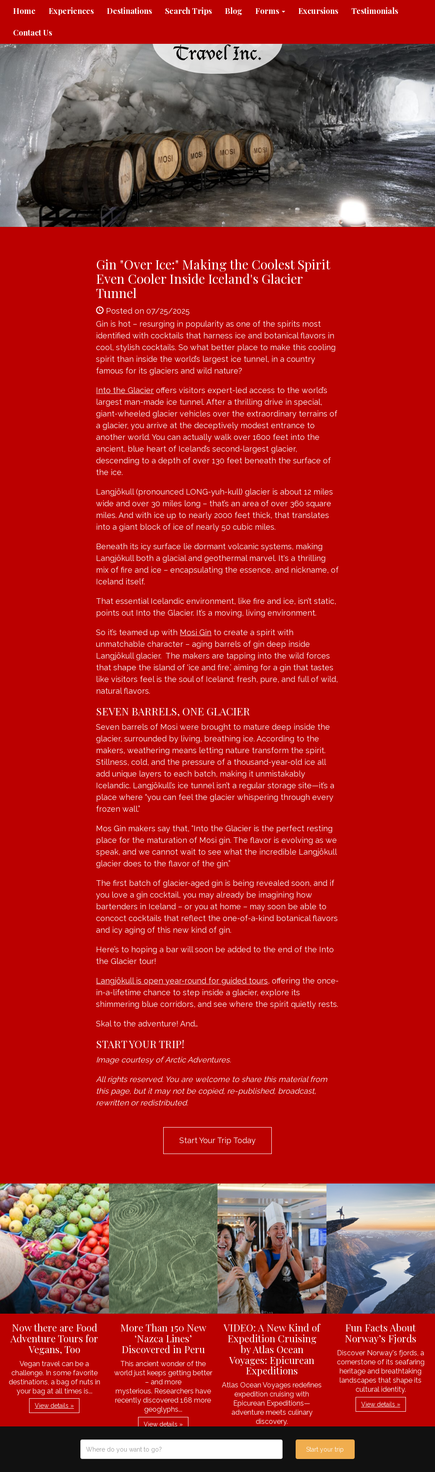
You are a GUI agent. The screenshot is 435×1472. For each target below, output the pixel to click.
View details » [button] (54, 1405)
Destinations (129, 11)
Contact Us (32, 32)
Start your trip (325, 1449)
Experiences (71, 11)
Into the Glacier (125, 390)
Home (24, 11)
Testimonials (374, 11)
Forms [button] (270, 11)
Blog (233, 11)
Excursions (318, 11)
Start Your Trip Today (217, 1140)
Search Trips (188, 11)
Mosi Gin (195, 632)
